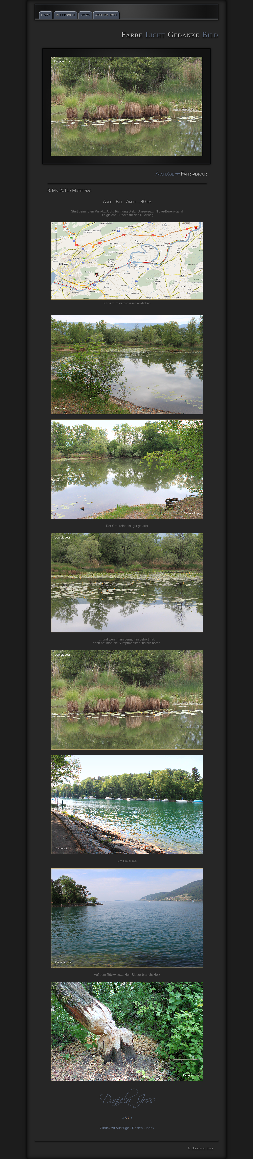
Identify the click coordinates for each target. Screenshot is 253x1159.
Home (45, 15)
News (85, 15)
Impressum (65, 15)
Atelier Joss (106, 15)
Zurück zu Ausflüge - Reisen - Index (127, 1128)
